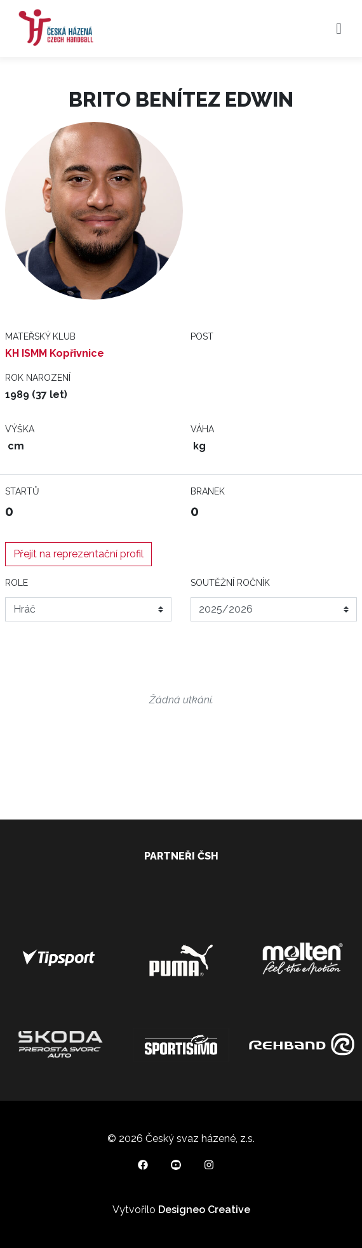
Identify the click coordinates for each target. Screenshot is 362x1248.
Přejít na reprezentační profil (78, 554)
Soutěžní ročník (230, 583)
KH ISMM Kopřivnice (54, 353)
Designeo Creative (204, 1210)
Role (16, 583)
